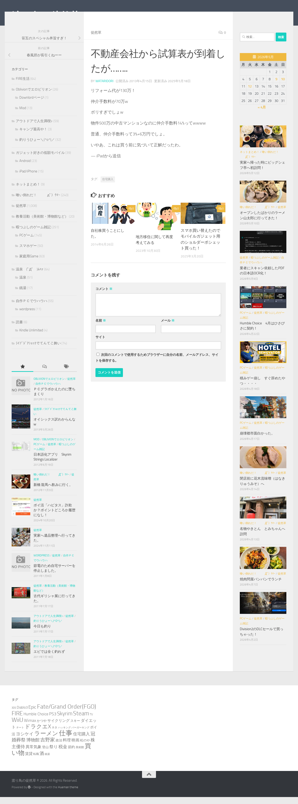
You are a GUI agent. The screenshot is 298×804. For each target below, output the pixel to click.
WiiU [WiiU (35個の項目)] (17, 726)
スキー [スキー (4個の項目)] (75, 728)
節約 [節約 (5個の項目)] (71, 754)
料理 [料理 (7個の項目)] (67, 747)
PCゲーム (26, 242)
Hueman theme (68, 794)
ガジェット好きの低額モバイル (40, 160)
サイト (100, 344)
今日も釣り (42, 633)
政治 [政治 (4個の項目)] (59, 747)
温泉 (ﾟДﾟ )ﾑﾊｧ (29, 276)
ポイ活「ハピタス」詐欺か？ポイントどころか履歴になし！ (54, 517)
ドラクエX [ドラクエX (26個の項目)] (38, 733)
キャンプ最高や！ (33, 136)
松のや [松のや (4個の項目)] (85, 747)
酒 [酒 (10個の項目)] (42, 760)
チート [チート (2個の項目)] (20, 734)
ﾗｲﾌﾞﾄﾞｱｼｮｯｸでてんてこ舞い (38, 350)
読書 (19, 329)
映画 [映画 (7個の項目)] (75, 747)
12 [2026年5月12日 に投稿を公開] (250, 93)
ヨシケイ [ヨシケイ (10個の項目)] (25, 740)
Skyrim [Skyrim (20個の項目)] (64, 720)
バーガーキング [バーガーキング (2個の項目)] (80, 734)
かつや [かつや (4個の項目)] (42, 728)
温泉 (22, 284)
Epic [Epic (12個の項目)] (32, 714)
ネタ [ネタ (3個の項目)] (54, 734)
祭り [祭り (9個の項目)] (53, 753)
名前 (100, 327)
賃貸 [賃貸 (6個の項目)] (29, 760)
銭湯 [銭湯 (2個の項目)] (47, 761)
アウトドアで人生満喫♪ (34, 128)
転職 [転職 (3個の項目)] (36, 761)
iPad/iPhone (28, 178)
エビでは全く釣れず (49, 658)
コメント (103, 296)
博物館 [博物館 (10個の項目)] (33, 747)
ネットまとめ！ (28, 191)
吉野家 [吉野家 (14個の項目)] (47, 747)
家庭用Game (28, 263)
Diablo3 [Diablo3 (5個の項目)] (22, 714)
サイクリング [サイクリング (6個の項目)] (58, 727)
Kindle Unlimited (31, 337)
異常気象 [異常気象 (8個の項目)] (33, 753)
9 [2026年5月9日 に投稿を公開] (276, 86)
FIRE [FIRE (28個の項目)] (17, 720)
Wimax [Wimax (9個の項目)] (30, 727)
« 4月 (262, 114)
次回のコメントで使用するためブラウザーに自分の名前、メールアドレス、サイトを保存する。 (156, 364)
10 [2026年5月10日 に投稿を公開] (283, 86)
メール (168, 327)
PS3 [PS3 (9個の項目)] (52, 720)
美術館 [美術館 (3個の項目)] (80, 754)
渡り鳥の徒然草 (46, 16)
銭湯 (22, 295)
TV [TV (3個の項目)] (91, 721)
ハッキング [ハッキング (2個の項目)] (64, 734)
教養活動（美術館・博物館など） (42, 223)
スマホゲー (28, 253)
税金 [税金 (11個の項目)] (62, 753)
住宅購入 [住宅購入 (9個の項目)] (81, 740)
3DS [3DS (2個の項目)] (14, 714)
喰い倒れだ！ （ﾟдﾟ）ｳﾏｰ (38, 202)
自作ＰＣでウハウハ (31, 308)
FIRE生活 (23, 86)
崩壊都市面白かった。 (257, 440)
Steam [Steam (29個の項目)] (81, 720)
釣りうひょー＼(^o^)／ (37, 147)
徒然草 (96, 39)
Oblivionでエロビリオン (34, 96)
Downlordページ (31, 104)
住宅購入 (107, 186)
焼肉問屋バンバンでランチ (261, 586)
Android (25, 168)
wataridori (104, 88)
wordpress (27, 316)
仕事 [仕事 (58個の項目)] (65, 740)
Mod (22, 115)
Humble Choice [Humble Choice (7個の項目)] (36, 721)
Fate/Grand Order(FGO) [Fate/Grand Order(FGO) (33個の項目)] (66, 713)
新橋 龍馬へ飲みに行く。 (53, 492)
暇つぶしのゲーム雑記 (33, 234)
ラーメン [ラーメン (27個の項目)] (46, 740)
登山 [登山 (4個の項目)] (45, 754)
